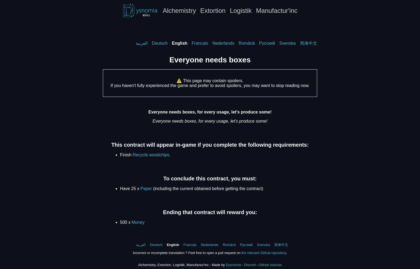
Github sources (270, 265)
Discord (250, 265)
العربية (142, 43)
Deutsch (160, 43)
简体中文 (308, 43)
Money (138, 222)
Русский (267, 43)
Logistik (241, 10)
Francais (200, 43)
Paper (146, 188)
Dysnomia (233, 265)
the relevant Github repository (263, 253)
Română (247, 43)
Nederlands (223, 43)
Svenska (287, 43)
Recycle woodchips (151, 155)
